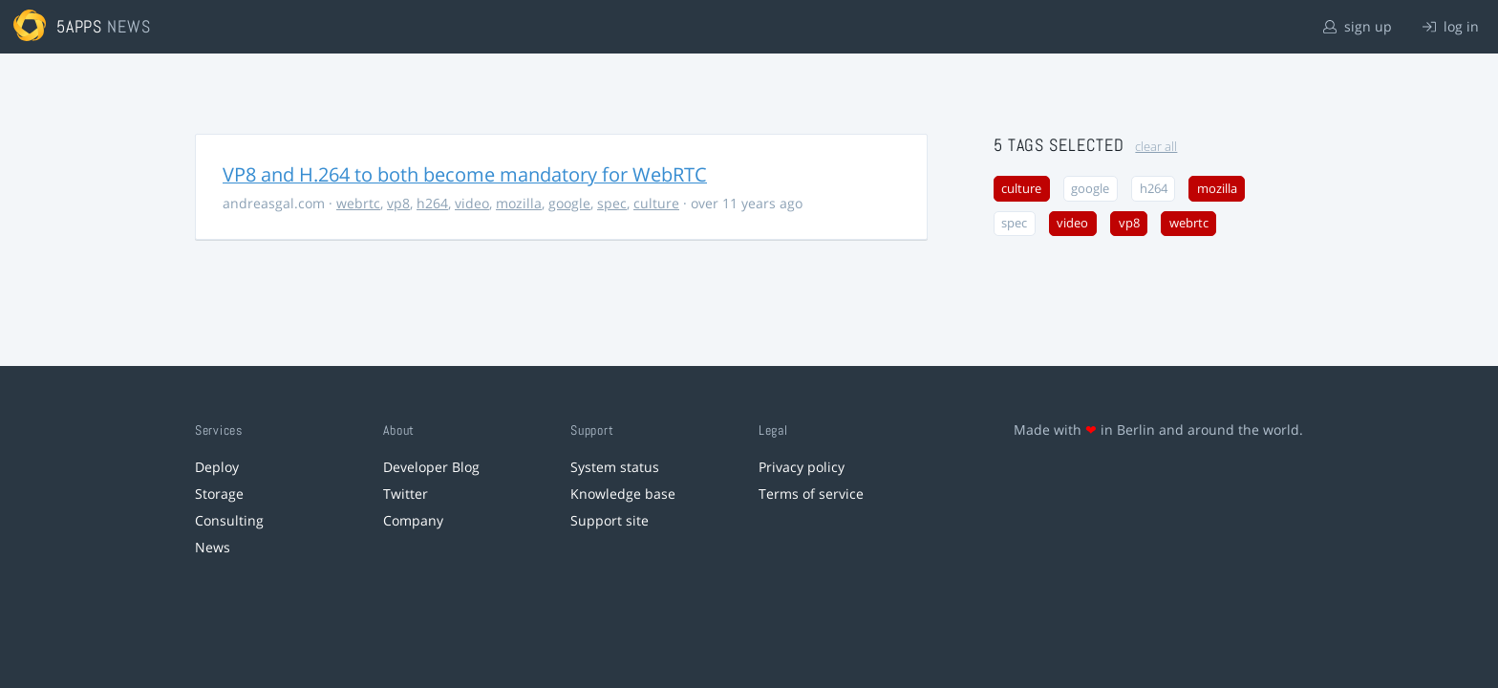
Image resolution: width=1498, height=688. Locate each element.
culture (656, 203)
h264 (432, 203)
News (212, 547)
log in (1451, 26)
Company (413, 520)
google (569, 203)
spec (612, 203)
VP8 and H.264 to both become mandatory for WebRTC (465, 174)
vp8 (398, 203)
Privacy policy (802, 467)
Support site (609, 520)
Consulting (229, 520)
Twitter (405, 493)
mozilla (519, 203)
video (472, 203)
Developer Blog (431, 467)
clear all (1156, 147)
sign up (1357, 26)
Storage (219, 493)
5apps (79, 26)
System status (614, 467)
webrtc (358, 203)
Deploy (217, 467)
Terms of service (811, 493)
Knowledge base (622, 493)
